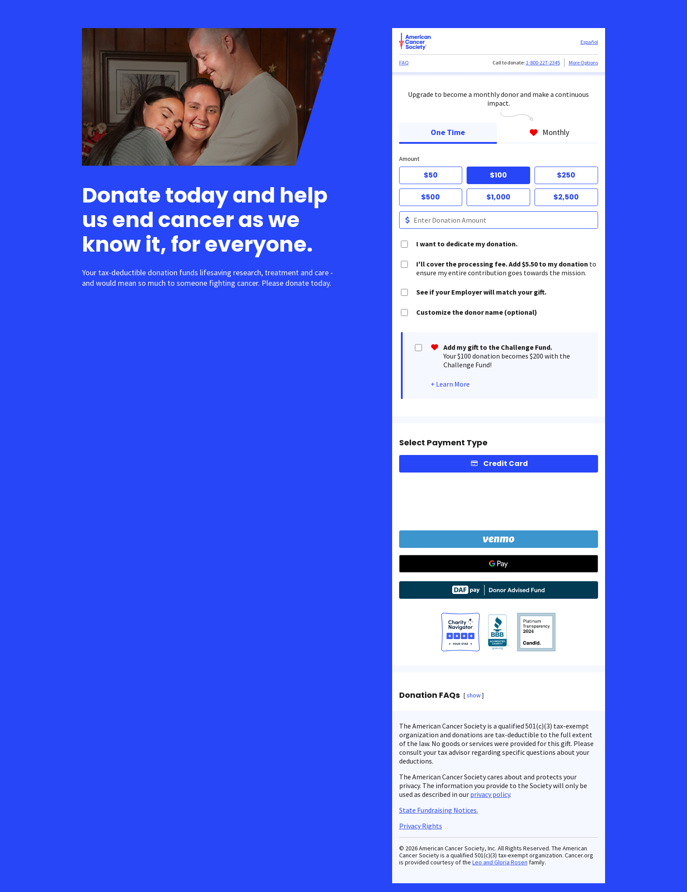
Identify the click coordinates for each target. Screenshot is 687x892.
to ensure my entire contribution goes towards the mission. (506, 268)
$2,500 (566, 197)
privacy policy (490, 794)
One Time (448, 132)
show (474, 695)
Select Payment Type (443, 442)
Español (589, 42)
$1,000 (498, 197)
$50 (431, 175)
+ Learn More (450, 384)
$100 (498, 175)
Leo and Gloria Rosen (500, 862)
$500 (430, 197)
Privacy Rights (420, 825)
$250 (566, 175)
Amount (409, 159)
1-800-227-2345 (543, 62)
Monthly (549, 132)
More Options (583, 62)
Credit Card (505, 463)
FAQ (404, 62)
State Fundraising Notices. (438, 810)
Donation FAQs (429, 695)
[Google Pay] (498, 563)
